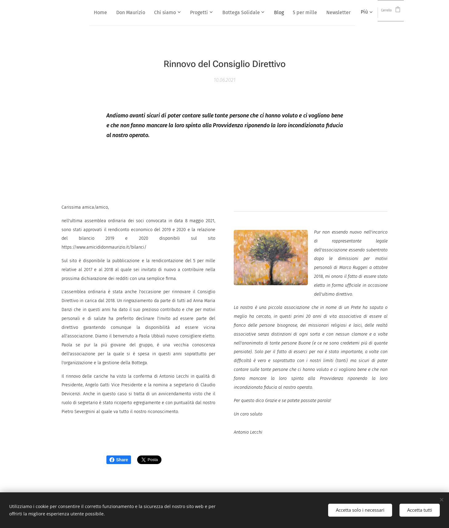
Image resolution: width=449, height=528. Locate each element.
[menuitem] (133, 12)
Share (118, 459)
